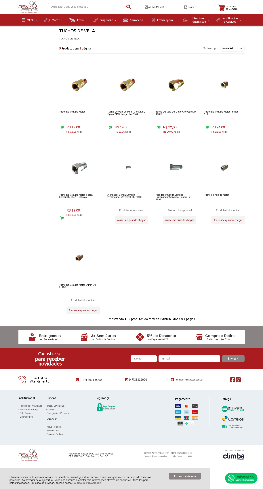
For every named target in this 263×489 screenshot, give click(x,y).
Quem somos (26, 426)
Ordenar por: (211, 48)
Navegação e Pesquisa (58, 422)
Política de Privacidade (87, 483)
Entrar (191, 7)
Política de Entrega (29, 419)
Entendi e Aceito (185, 476)
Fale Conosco (26, 422)
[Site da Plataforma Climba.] (234, 464)
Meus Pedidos (54, 436)
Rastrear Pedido (55, 443)
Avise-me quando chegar (131, 222)
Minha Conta (53, 440)
